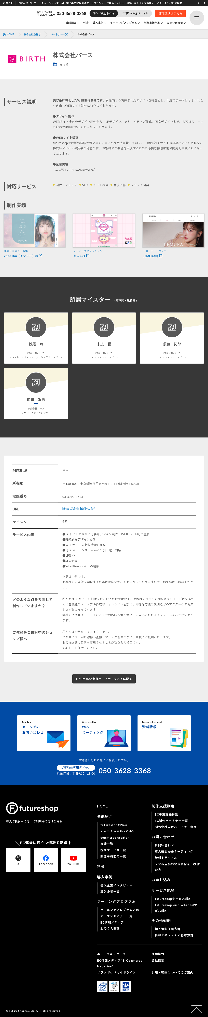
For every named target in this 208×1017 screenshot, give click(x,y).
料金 (86, 23)
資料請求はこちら (170, 13)
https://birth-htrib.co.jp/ (78, 508)
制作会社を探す (32, 34)
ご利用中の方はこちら (135, 13)
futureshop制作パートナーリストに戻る (104, 679)
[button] (198, 3)
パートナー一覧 (59, 34)
